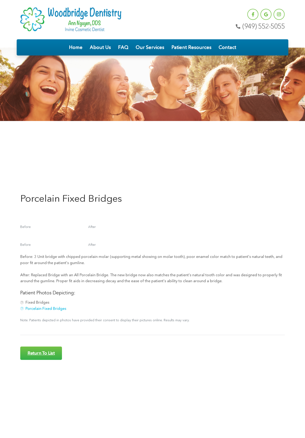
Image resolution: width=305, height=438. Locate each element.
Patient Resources (191, 47)
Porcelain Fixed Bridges (43, 308)
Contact (227, 47)
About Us (100, 47)
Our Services (150, 47)
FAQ (123, 47)
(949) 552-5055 (260, 26)
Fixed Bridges (34, 302)
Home (75, 47)
